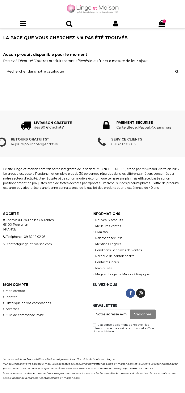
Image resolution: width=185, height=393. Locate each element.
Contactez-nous (107, 262)
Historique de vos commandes (28, 303)
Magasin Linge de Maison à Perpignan (123, 274)
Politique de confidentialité (115, 256)
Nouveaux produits (109, 220)
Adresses (12, 309)
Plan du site (103, 268)
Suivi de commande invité (25, 315)
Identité (11, 297)
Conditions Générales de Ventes (118, 250)
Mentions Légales (108, 244)
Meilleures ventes (108, 226)
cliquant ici (146, 368)
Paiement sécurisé (109, 238)
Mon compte (15, 291)
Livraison (101, 232)
